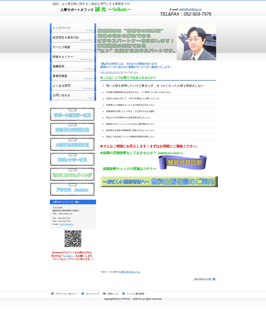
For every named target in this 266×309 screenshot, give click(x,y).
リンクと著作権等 (135, 294)
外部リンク (112, 294)
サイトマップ (92, 294)
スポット (72, 159)
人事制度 (72, 144)
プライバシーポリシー (66, 294)
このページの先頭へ (204, 279)
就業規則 (72, 129)
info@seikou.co (190, 9)
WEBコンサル (72, 174)
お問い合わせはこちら (130, 272)
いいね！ (68, 255)
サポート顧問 (72, 114)
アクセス (72, 189)
